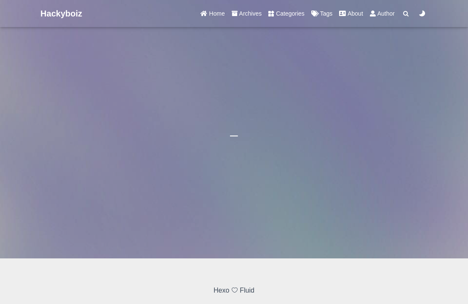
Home (213, 13)
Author (382, 13)
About (351, 13)
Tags (321, 13)
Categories (286, 13)
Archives (247, 13)
